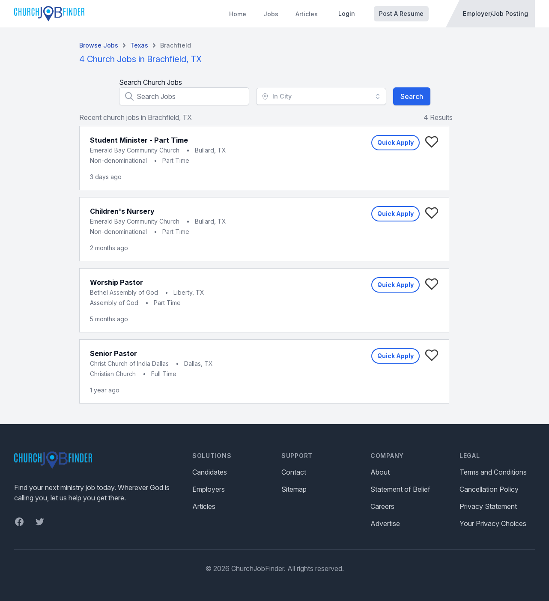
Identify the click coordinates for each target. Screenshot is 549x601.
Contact (293, 472)
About (380, 472)
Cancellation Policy (489, 489)
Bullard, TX (210, 150)
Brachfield (175, 45)
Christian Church (113, 373)
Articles (306, 14)
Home (237, 14)
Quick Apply (395, 142)
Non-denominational (118, 160)
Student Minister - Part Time (139, 140)
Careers (382, 506)
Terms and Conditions (493, 472)
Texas (139, 45)
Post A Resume (401, 13)
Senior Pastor (113, 353)
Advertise (385, 523)
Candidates (209, 472)
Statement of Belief (400, 489)
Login (346, 13)
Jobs (270, 14)
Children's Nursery (122, 211)
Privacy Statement (488, 506)
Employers (208, 489)
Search (411, 96)
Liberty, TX (188, 292)
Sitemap (294, 489)
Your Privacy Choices (492, 523)
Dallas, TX (198, 363)
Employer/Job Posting (495, 13)
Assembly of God (114, 302)
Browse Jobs (98, 45)
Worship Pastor (116, 282)
